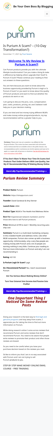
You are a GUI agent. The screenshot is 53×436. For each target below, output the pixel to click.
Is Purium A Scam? (29, 62)
